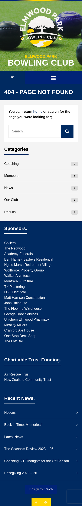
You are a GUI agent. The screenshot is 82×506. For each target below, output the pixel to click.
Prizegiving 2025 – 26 (20, 473)
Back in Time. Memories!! (23, 425)
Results (10, 212)
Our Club (11, 200)
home (37, 111)
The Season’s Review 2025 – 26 (28, 449)
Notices (10, 412)
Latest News (13, 437)
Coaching (11, 164)
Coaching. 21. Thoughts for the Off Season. (37, 461)
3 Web (48, 489)
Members (11, 175)
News (8, 188)
